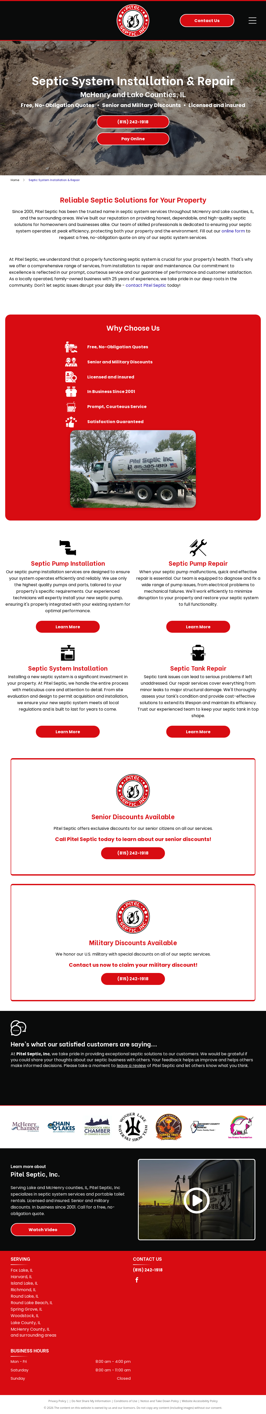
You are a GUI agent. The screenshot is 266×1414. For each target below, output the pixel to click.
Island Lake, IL (24, 1283)
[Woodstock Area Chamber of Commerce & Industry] (97, 1127)
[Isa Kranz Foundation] (241, 1127)
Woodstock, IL (25, 1316)
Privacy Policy (57, 1401)
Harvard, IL (21, 1277)
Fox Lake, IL (22, 1270)
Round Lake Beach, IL (31, 1303)
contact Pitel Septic (146, 285)
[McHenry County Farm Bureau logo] (205, 1127)
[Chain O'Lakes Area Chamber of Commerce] (61, 1127)
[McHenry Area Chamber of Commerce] (25, 1127)
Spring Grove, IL (26, 1309)
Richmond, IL (23, 1290)
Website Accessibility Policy (200, 1401)
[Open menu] (252, 20)
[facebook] (137, 1280)
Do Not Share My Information (91, 1401)
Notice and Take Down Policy (160, 1401)
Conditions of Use (125, 1401)
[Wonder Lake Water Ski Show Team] (133, 1127)
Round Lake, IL (24, 1296)
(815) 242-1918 (148, 1270)
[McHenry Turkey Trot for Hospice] (169, 1127)
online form (233, 231)
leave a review (131, 1066)
